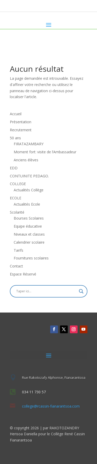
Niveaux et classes (29, 234)
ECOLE (15, 197)
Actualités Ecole (27, 204)
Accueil (15, 113)
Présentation (20, 121)
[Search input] (46, 291)
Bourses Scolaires (29, 218)
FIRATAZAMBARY (28, 143)
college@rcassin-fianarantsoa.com (51, 406)
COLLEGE (18, 183)
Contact (16, 266)
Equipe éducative (28, 226)
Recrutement (21, 129)
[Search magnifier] (81, 291)
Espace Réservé (23, 274)
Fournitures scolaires (31, 258)
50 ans (15, 137)
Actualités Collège (28, 189)
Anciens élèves (26, 159)
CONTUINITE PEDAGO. (29, 175)
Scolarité (17, 212)
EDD (14, 167)
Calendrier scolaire (29, 242)
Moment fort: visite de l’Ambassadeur (45, 151)
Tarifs (18, 250)
